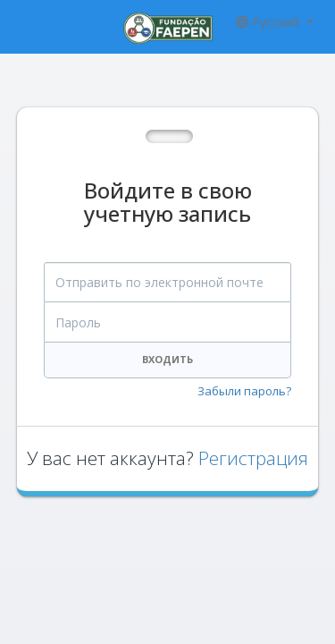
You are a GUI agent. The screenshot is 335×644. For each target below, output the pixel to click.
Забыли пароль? (244, 391)
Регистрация (253, 457)
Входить (167, 359)
